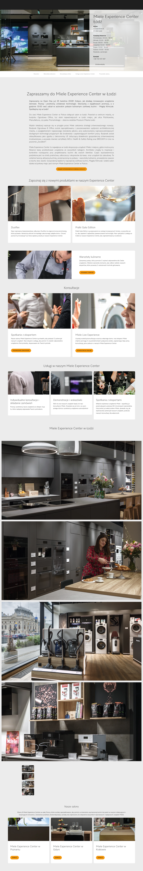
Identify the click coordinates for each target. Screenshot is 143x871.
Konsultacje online (65, 74)
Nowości (36, 74)
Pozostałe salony (104, 74)
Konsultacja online (84, 350)
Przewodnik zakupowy (21, 350)
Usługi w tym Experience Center (85, 74)
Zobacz (14, 857)
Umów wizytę (100, 64)
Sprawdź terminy (87, 272)
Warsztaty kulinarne (49, 74)
